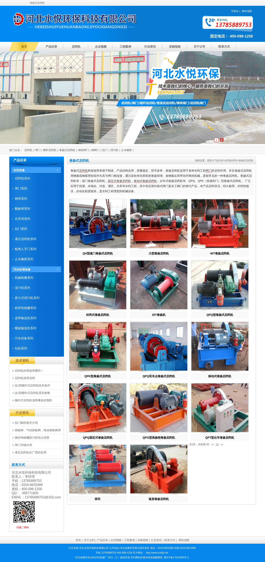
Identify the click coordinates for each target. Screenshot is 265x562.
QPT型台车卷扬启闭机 (219, 437)
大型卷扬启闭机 (159, 253)
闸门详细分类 (23, 445)
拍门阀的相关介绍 (26, 422)
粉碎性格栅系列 (25, 308)
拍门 (105, 150)
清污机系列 (22, 287)
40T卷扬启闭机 (219, 253)
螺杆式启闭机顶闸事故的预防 (33, 400)
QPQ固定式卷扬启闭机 (97, 437)
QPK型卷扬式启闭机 (97, 376)
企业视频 (100, 46)
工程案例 (125, 46)
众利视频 (116, 540)
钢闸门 (95, 150)
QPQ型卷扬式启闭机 (219, 314)
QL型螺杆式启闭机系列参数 (32, 393)
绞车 (98, 499)
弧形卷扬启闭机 (159, 499)
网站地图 (247, 11)
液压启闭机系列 (25, 239)
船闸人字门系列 (25, 249)
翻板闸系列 (22, 208)
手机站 (234, 11)
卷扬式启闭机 (67, 150)
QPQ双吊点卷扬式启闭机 (158, 376)
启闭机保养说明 (25, 378)
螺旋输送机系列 (25, 328)
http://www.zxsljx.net (157, 552)
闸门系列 (21, 188)
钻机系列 (21, 348)
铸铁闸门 (83, 150)
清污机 (114, 150)
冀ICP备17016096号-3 (176, 557)
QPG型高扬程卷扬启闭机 (158, 437)
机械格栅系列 (24, 277)
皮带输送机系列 (25, 318)
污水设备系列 (24, 338)
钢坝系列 (21, 198)
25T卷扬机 (158, 314)
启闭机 (76, 46)
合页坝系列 (22, 218)
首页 (24, 46)
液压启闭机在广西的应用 (30, 452)
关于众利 (89, 540)
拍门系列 (21, 229)
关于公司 (199, 46)
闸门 (38, 150)
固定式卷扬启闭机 (119, 181)
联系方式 (224, 46)
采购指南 (175, 46)
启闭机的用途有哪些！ (29, 370)
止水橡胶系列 (24, 259)
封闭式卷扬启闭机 (97, 314)
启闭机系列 (231, 160)
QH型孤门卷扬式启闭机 (98, 253)
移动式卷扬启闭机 (145, 181)
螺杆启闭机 (50, 150)
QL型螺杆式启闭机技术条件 (32, 385)
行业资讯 (150, 46)
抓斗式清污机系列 (27, 298)
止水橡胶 (126, 150)
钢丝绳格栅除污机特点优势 (32, 437)
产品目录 (51, 46)
